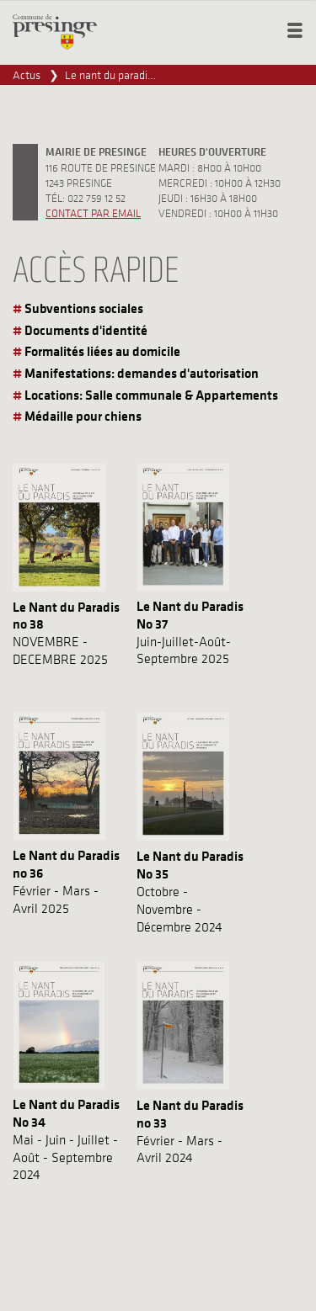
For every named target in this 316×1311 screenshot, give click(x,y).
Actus (26, 74)
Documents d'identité (85, 330)
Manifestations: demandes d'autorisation (141, 373)
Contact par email (93, 212)
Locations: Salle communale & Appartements (151, 394)
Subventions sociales (83, 308)
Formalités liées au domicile (102, 351)
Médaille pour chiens (83, 415)
